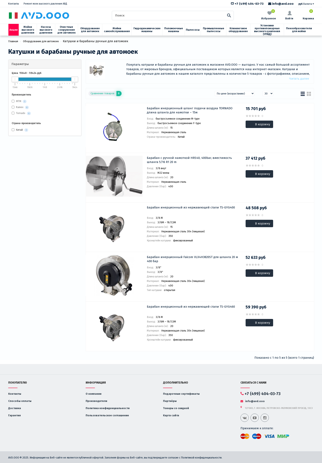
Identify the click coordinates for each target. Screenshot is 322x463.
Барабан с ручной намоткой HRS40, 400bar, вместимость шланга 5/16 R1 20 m (189, 160)
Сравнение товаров (106, 93)
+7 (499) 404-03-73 (247, 4)
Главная (13, 41)
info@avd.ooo (281, 4)
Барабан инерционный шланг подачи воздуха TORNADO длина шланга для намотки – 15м (189, 110)
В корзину (262, 124)
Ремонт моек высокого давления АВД (45, 3)
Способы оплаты (19, 401)
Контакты (13, 3)
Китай (20, 130)
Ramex (19, 107)
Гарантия (14, 415)
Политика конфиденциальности (108, 408)
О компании (93, 393)
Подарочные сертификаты (181, 393)
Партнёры (170, 401)
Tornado (20, 113)
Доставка (14, 408)
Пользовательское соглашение (107, 415)
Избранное (268, 15)
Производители (96, 401)
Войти (289, 15)
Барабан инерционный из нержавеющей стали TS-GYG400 (191, 207)
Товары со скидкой (176, 408)
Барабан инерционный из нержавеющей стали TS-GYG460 (191, 306)
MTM (18, 101)
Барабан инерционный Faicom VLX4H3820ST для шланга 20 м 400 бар (192, 259)
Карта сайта (171, 415)
